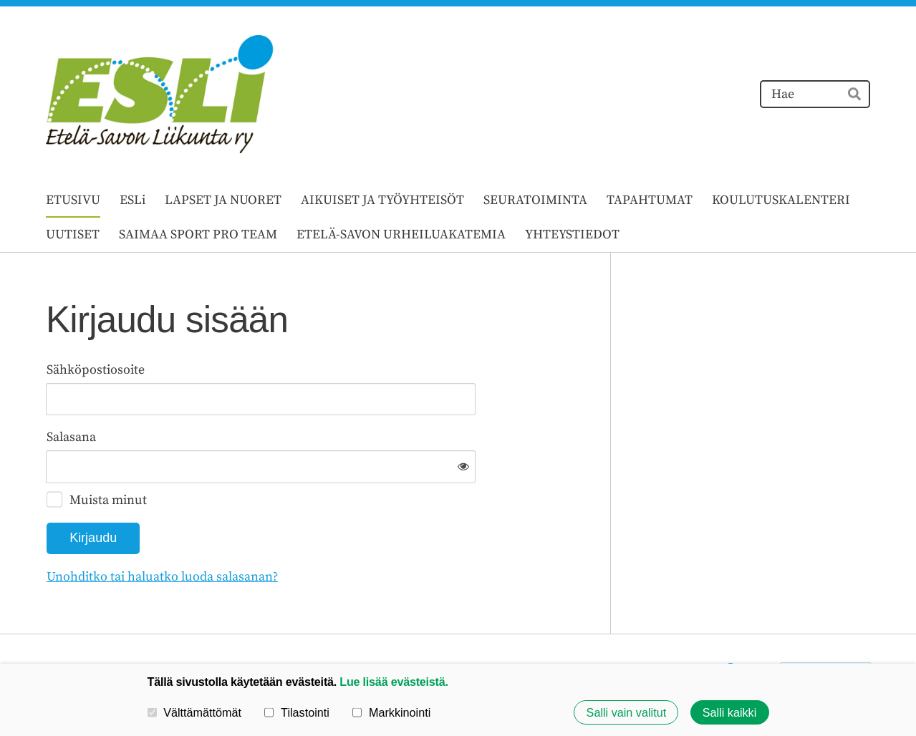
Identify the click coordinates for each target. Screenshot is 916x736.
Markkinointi (391, 712)
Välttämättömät (195, 712)
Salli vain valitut (627, 712)
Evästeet (684, 624)
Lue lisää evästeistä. (393, 681)
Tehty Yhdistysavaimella (826, 625)
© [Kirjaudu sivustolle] (52, 624)
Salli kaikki (730, 712)
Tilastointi (296, 712)
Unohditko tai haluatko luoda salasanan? (317, 529)
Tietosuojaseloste (600, 624)
